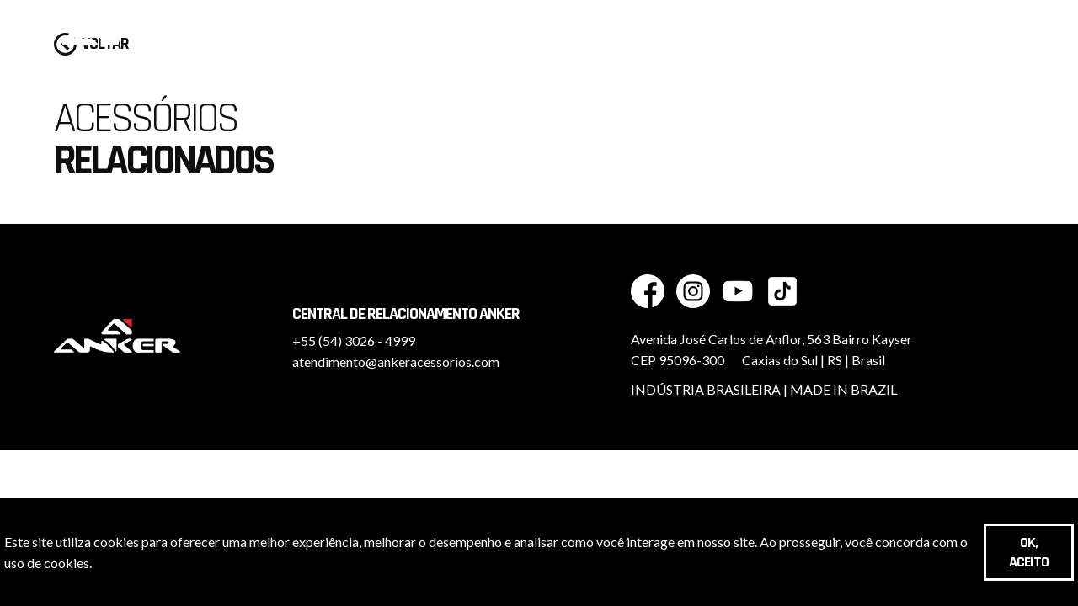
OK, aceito (1029, 552)
